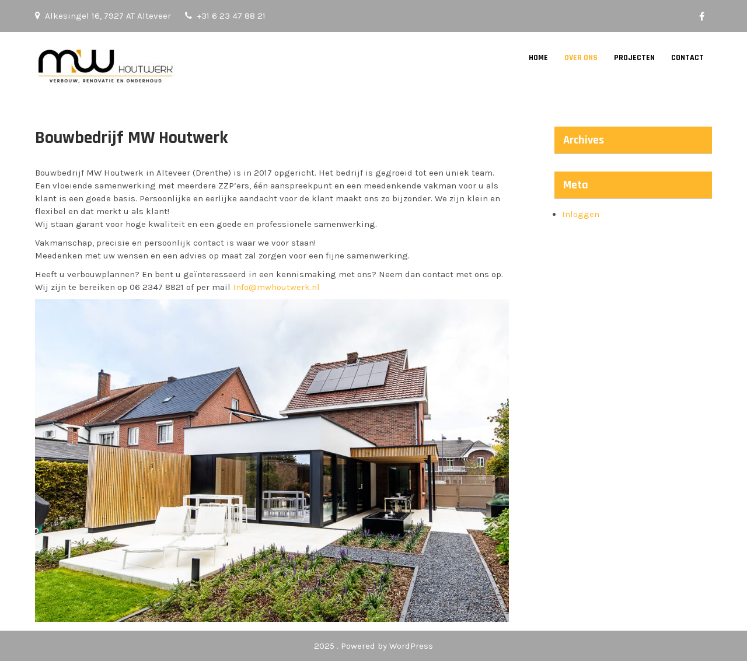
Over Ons (581, 58)
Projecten (634, 58)
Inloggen (580, 214)
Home (538, 58)
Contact (687, 58)
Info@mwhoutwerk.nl (276, 287)
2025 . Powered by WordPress (373, 646)
